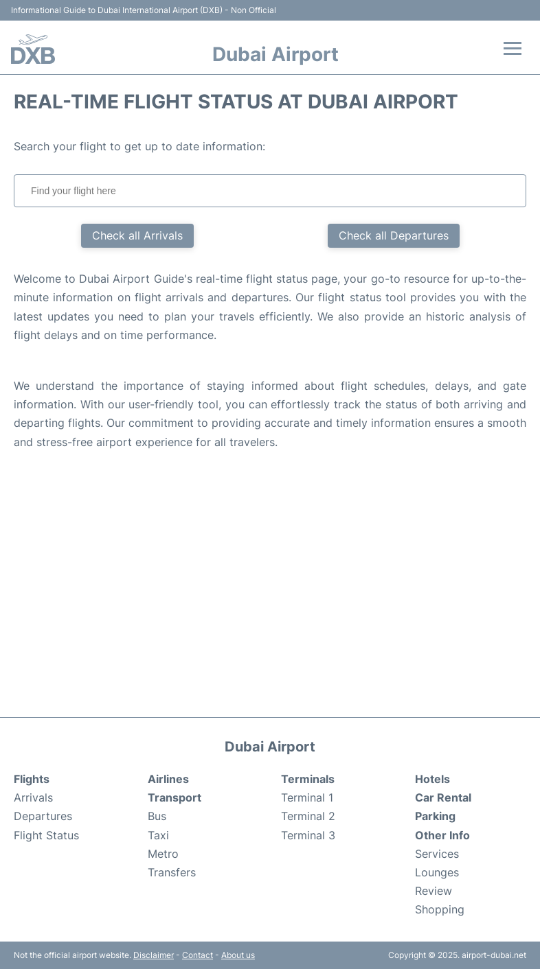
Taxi (158, 835)
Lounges (437, 872)
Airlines (168, 779)
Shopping (439, 909)
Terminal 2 (308, 816)
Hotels (432, 779)
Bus (157, 816)
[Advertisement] (270, 594)
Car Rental (443, 797)
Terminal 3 (308, 835)
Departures (43, 816)
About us (238, 955)
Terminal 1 (307, 797)
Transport (174, 797)
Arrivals (33, 797)
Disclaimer (153, 955)
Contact (197, 955)
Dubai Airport (275, 54)
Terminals (308, 779)
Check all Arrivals (137, 235)
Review (433, 891)
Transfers (172, 872)
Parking (435, 816)
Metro (163, 854)
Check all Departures (394, 235)
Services (437, 854)
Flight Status (46, 835)
